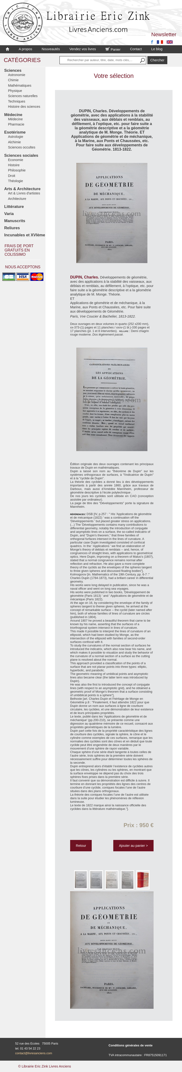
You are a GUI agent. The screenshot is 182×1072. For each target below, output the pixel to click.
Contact (136, 49)
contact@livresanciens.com (33, 1053)
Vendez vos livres (82, 49)
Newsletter (163, 34)
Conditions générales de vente (131, 1045)
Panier (113, 49)
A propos (25, 49)
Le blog (156, 49)
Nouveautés (51, 49)
